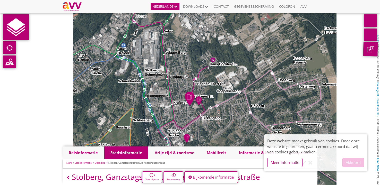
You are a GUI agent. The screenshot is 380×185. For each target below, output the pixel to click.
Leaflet (377, 39)
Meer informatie (285, 162)
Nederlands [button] (165, 6)
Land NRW (377, 164)
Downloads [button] (195, 6)
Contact (221, 6)
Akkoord (353, 162)
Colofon (287, 6)
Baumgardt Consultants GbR (377, 99)
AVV (303, 6)
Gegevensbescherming (254, 6)
